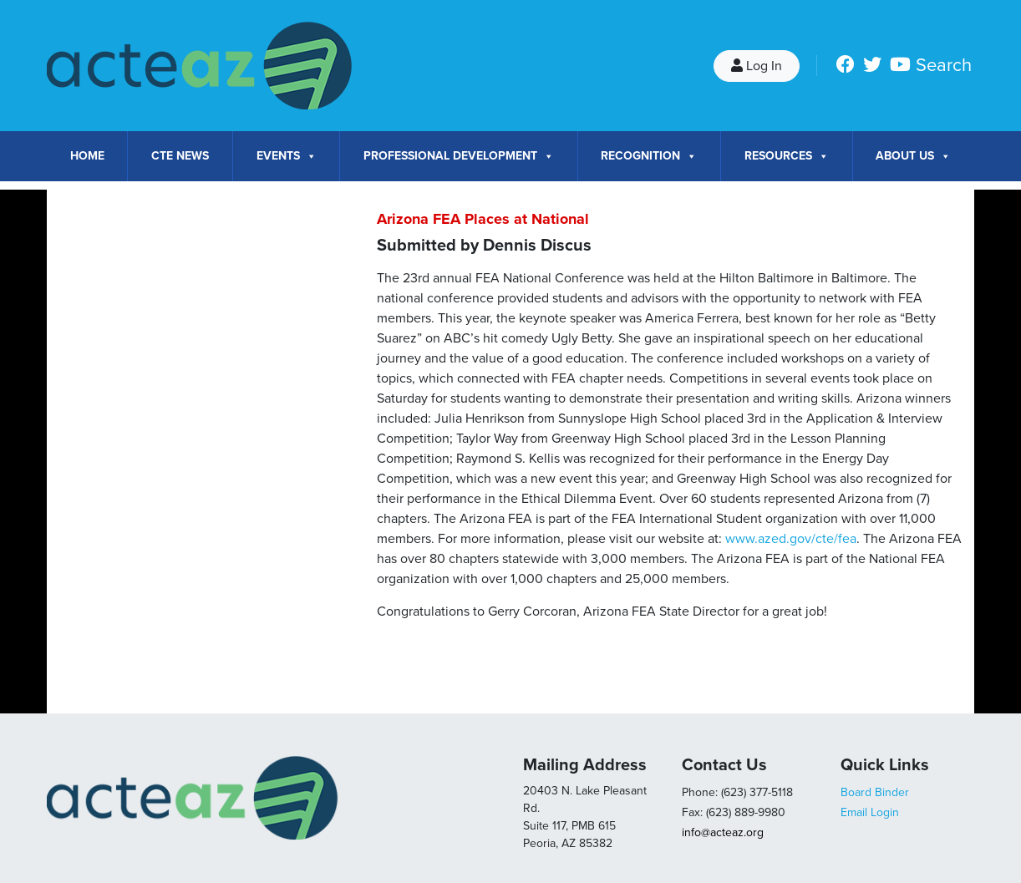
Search (944, 65)
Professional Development (458, 156)
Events (287, 156)
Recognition (649, 156)
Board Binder (875, 792)
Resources (786, 156)
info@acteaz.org (723, 832)
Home (87, 156)
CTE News (180, 156)
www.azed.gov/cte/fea (790, 538)
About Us (913, 156)
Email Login (870, 812)
